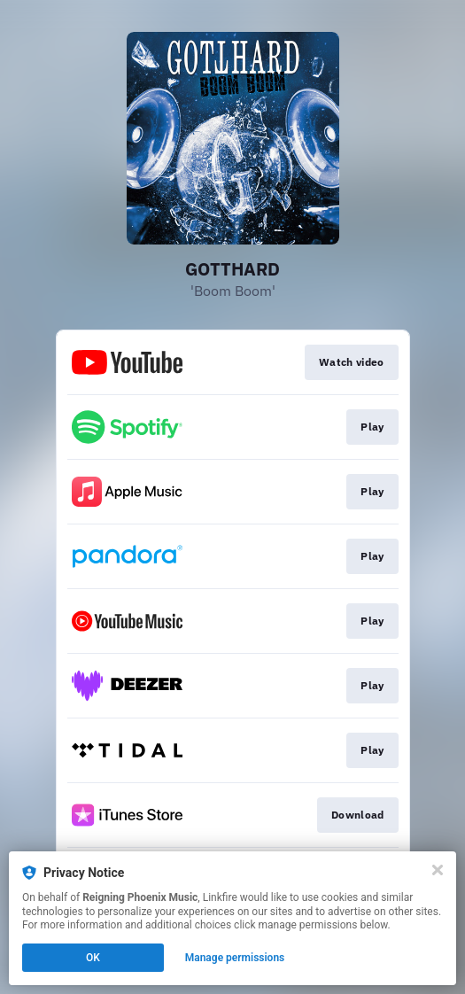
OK (93, 957)
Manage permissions (235, 957)
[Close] (437, 870)
